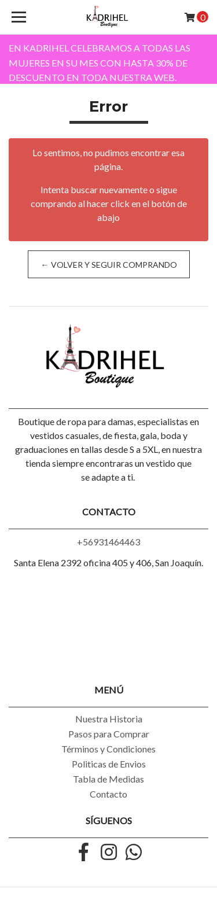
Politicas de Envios (109, 763)
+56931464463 (108, 541)
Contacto (108, 793)
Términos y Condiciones (108, 748)
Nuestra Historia (108, 718)
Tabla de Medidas (108, 778)
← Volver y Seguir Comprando (108, 265)
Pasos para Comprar (108, 733)
